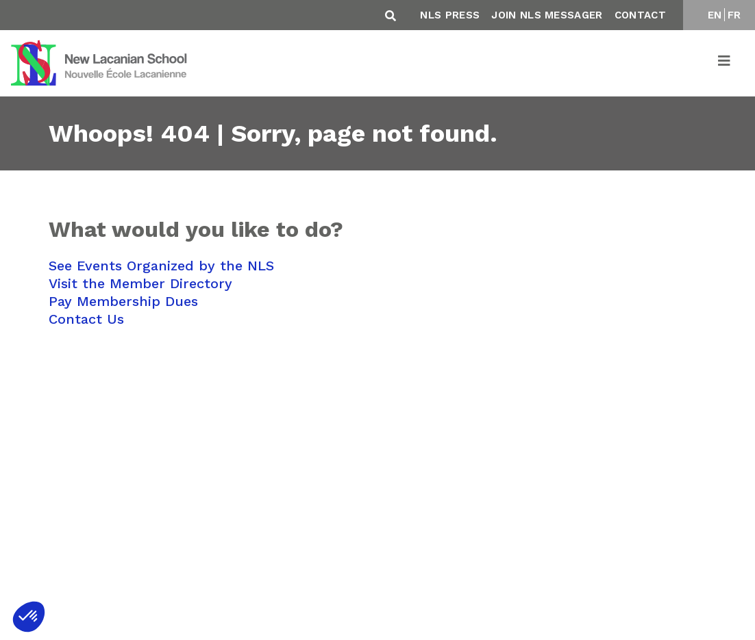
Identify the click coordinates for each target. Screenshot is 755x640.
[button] (28, 616)
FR (734, 15)
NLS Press (450, 15)
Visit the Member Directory (140, 283)
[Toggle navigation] (725, 63)
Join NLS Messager (546, 15)
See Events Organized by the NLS (161, 265)
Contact (640, 15)
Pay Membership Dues (123, 301)
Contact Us (86, 319)
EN (715, 15)
